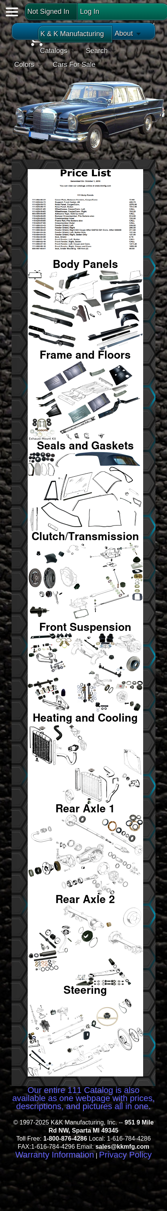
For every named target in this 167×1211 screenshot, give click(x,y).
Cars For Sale (74, 64)
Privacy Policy (125, 1154)
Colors (24, 64)
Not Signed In (48, 11)
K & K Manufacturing (72, 34)
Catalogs (53, 51)
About (124, 33)
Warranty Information (54, 1154)
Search (97, 51)
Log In (89, 11)
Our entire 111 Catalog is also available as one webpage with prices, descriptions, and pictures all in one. (83, 1098)
